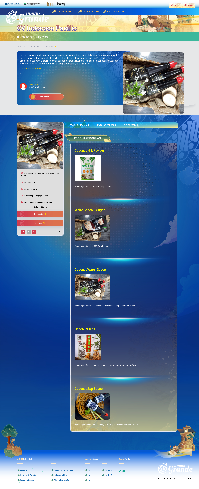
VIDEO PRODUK (131, 125)
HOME (188, 5)
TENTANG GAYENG (63, 12)
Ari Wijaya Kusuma (37, 87)
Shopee (40, 223)
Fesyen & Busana (25, 480)
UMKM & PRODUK (88, 12)
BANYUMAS (42, 37)
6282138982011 (30, 189)
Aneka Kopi (23, 470)
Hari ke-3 (90, 480)
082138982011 (30, 182)
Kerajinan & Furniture (27, 475)
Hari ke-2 (90, 475)
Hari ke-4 (107, 470)
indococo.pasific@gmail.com (36, 196)
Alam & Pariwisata (60, 480)
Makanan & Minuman (60, 475)
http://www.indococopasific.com (38, 202)
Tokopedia (40, 214)
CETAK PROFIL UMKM (43, 96)
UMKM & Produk (22, 46)
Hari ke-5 (107, 475)
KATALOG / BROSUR (106, 125)
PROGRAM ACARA (113, 12)
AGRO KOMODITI (25, 37)
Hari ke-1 (90, 470)
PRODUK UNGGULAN (79, 125)
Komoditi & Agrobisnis (62, 470)
